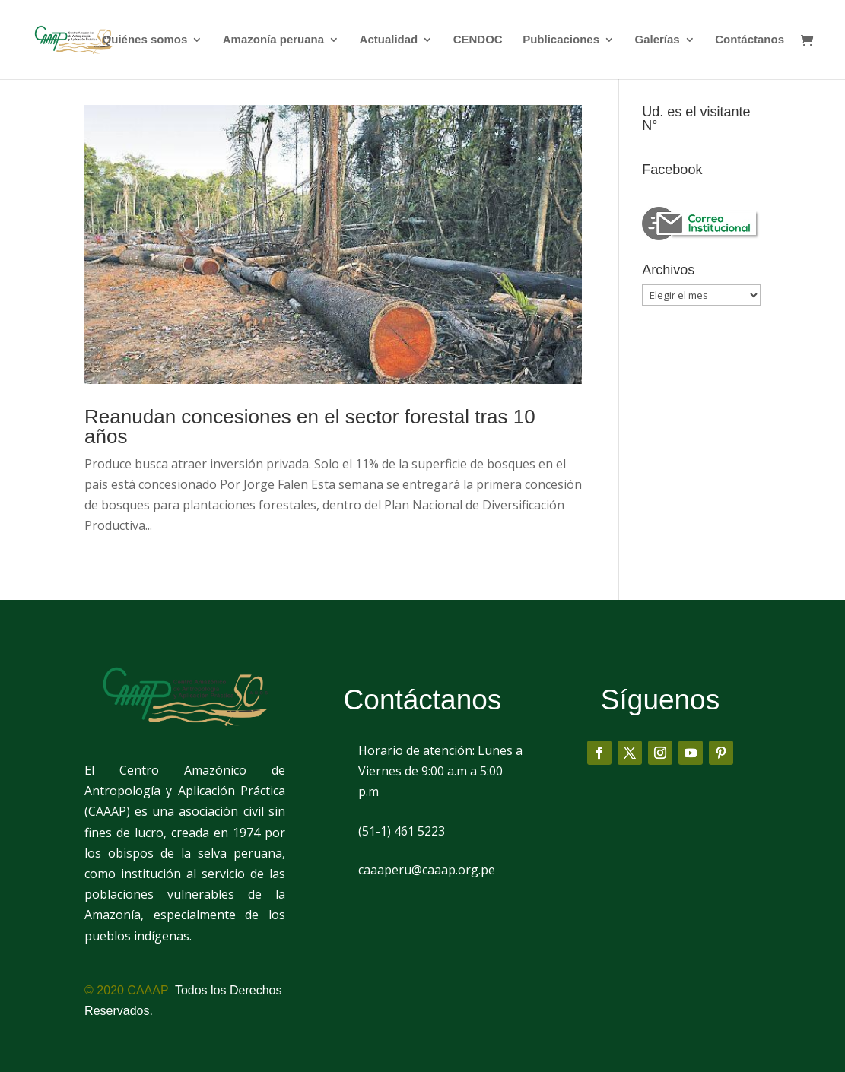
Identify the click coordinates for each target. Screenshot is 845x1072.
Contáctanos (749, 40)
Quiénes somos (145, 40)
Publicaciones (561, 40)
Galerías (656, 40)
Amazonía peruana (273, 40)
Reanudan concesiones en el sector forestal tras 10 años (309, 426)
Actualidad (389, 40)
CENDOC (478, 40)
